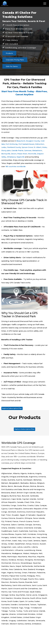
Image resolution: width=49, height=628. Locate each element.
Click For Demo (12, 66)
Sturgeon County (33, 141)
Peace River (22, 154)
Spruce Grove (27, 147)
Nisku (44, 147)
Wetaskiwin (37, 150)
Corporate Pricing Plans (15, 60)
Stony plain (6, 150)
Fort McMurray (12, 144)
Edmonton (39, 144)
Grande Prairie (17, 150)
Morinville (32, 154)
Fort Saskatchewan (26, 144)
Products (9, 53)
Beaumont (20, 141)
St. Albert (37, 147)
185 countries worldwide (15, 166)
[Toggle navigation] (45, 3)
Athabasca (11, 157)
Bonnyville (5, 154)
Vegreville (20, 157)
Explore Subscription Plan (12, 408)
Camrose (27, 150)
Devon (13, 154)
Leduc (3, 147)
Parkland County (14, 147)
